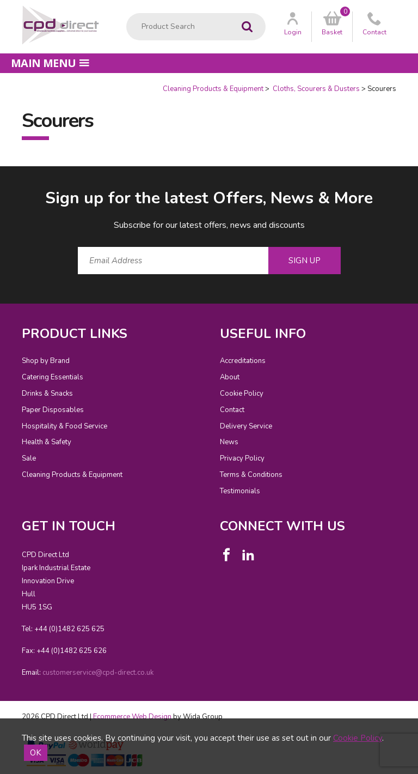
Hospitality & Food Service (64, 426)
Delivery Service (246, 426)
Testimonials (240, 491)
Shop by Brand (46, 361)
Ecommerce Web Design (132, 717)
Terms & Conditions (251, 475)
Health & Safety (46, 442)
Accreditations (243, 361)
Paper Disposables (53, 410)
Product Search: (126, 13)
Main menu (50, 63)
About (229, 377)
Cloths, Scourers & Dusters (315, 89)
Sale (29, 458)
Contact (232, 410)
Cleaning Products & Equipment (213, 89)
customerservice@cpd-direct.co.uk (97, 673)
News (229, 442)
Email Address (0, 178)
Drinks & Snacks (47, 393)
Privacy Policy (242, 458)
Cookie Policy (241, 393)
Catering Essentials (52, 377)
